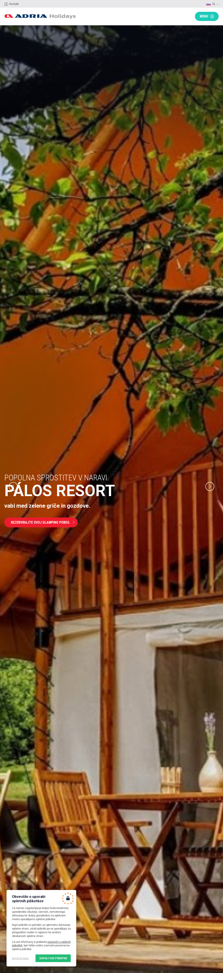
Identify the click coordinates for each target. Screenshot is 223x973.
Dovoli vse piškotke (53, 958)
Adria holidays (40, 16)
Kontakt (14, 4)
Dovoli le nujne (20, 958)
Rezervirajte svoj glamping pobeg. (40, 522)
